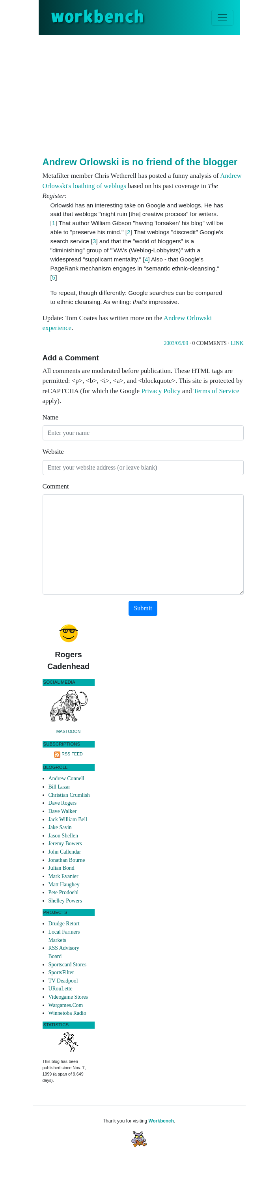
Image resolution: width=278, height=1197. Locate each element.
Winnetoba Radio (67, 1013)
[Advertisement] (160, 94)
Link (237, 343)
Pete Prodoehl (64, 892)
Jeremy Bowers (65, 843)
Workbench (161, 1121)
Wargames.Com (66, 1005)
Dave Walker (63, 811)
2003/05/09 (176, 343)
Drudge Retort (64, 924)
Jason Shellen (63, 836)
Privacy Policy (161, 391)
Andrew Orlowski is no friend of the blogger (140, 162)
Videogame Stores (68, 997)
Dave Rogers (62, 803)
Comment (56, 486)
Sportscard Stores (68, 965)
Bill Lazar (59, 787)
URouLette (61, 989)
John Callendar (65, 852)
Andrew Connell (66, 778)
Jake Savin (60, 827)
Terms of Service (216, 391)
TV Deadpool (63, 981)
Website (53, 451)
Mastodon (68, 731)
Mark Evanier (63, 876)
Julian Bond (62, 868)
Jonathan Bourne (67, 860)
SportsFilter (61, 972)
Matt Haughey (64, 884)
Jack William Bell (68, 819)
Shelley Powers (65, 901)
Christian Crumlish (69, 795)
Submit (143, 608)
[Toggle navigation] (222, 18)
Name (51, 417)
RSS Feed (72, 753)
